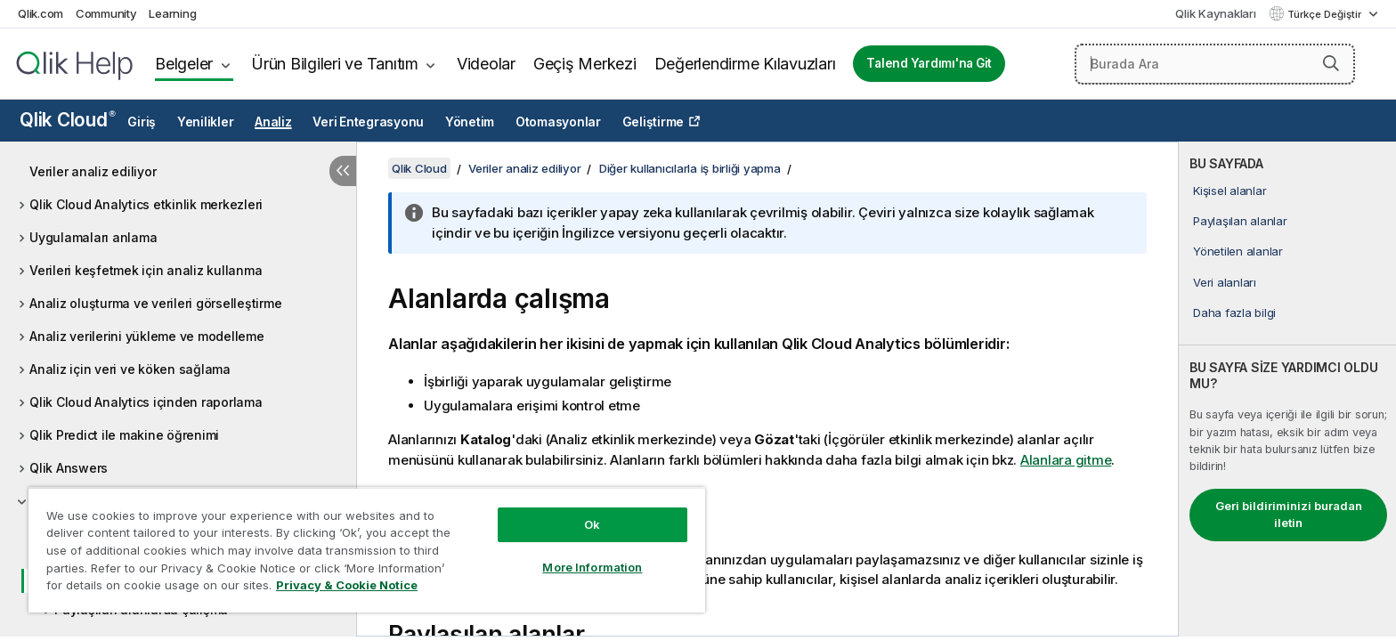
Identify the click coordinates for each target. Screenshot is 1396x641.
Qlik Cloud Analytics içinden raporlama (146, 402)
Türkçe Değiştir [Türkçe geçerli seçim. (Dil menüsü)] (1325, 14)
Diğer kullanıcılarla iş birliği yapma (690, 168)
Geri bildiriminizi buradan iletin (1288, 515)
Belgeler (184, 63)
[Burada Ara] (1215, 64)
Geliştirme (653, 122)
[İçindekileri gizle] (342, 171)
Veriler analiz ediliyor (92, 171)
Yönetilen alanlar (1238, 251)
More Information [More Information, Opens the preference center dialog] (592, 567)
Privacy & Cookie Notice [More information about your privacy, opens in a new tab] (347, 585)
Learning (172, 13)
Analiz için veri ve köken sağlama (130, 369)
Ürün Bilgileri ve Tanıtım (334, 63)
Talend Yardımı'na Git (929, 63)
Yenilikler (205, 122)
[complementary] (1287, 389)
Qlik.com (40, 13)
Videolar (486, 63)
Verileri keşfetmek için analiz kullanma (145, 270)
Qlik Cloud (68, 120)
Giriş (141, 122)
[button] (1331, 63)
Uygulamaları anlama (93, 237)
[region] (366, 550)
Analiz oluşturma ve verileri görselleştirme (155, 303)
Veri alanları (1224, 282)
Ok (592, 524)
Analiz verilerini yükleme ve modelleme (146, 336)
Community (106, 13)
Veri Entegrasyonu (368, 122)
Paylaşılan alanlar (1240, 221)
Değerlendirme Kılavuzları (745, 63)
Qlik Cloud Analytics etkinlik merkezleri (146, 204)
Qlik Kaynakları (1215, 13)
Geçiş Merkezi (585, 63)
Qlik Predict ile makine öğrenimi (124, 434)
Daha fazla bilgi (1234, 312)
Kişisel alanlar (1229, 190)
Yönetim (469, 122)
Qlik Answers (68, 467)
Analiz (273, 122)
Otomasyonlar (558, 122)
